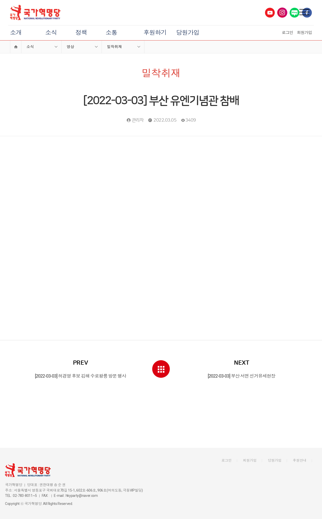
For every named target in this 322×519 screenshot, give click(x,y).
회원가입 (304, 32)
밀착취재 (114, 47)
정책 (81, 32)
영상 (70, 47)
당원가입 (187, 32)
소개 (16, 32)
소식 (51, 32)
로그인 (287, 32)
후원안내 (300, 460)
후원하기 (155, 32)
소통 (111, 32)
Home (15, 47)
